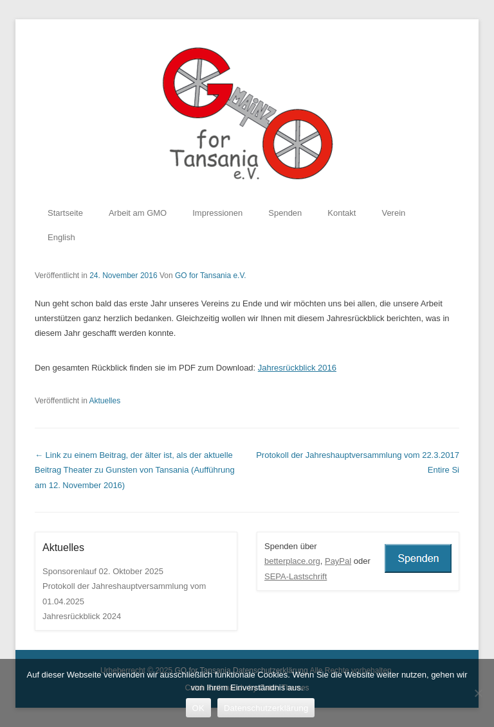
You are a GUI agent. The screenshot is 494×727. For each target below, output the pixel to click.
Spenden (285, 213)
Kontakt (341, 213)
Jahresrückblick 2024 (81, 616)
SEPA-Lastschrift (295, 576)
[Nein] (477, 693)
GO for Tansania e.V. (210, 275)
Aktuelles (105, 400)
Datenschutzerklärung (266, 708)
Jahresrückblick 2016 (297, 367)
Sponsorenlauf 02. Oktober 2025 (102, 571)
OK (198, 708)
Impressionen (217, 213)
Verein (393, 213)
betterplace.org (292, 561)
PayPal (338, 561)
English (61, 237)
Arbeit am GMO (138, 213)
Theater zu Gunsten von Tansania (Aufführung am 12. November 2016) (135, 470)
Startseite (65, 213)
